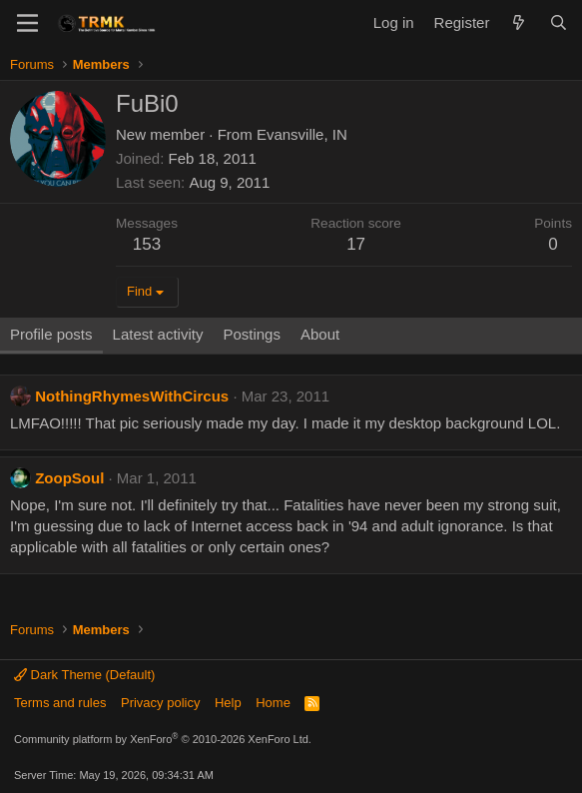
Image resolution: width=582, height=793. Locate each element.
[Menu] (27, 23)
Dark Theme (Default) (84, 674)
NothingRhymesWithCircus (132, 396)
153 (147, 244)
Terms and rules (60, 702)
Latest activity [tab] (158, 334)
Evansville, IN (302, 134)
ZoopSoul (69, 477)
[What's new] (518, 22)
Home (273, 702)
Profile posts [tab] (51, 334)
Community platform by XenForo (162, 739)
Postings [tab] (252, 334)
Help (228, 702)
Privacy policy (160, 702)
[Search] (558, 22)
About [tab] (319, 334)
